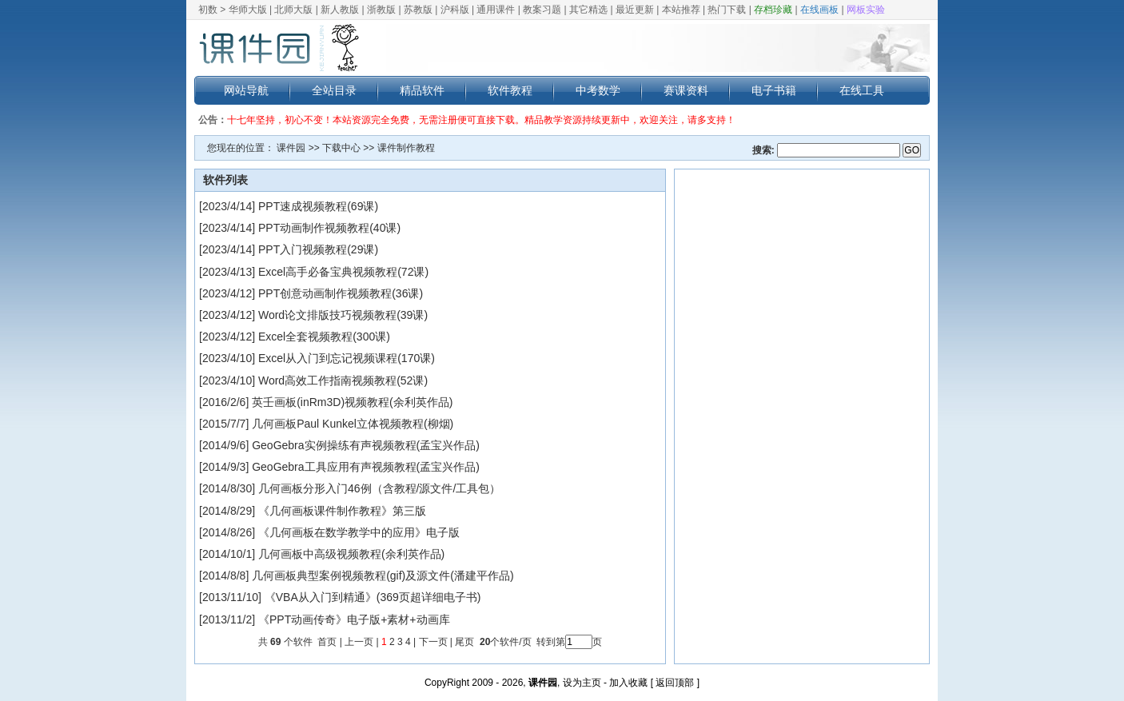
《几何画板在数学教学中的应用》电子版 (359, 532)
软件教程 (510, 90)
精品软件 (422, 90)
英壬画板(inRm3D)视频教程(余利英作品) (352, 402)
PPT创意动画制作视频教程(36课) (340, 293)
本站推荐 (681, 9)
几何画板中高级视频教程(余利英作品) (351, 554)
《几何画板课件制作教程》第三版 (342, 510)
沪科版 (454, 9)
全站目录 (334, 90)
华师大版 (248, 9)
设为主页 (582, 682)
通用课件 (495, 9)
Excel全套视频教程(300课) (324, 336)
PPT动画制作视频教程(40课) (329, 227)
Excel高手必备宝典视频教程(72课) (343, 271)
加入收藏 (628, 682)
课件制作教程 (406, 147)
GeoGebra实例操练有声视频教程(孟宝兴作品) (366, 445)
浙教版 (381, 9)
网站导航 (246, 90)
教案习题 (542, 9)
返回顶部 (675, 682)
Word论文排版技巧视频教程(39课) (343, 315)
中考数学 (598, 90)
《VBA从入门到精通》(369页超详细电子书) (373, 597)
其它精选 (588, 9)
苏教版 (418, 9)
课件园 (291, 147)
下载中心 (341, 147)
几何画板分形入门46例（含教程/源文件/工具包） (379, 488)
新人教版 (340, 9)
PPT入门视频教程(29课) (318, 249)
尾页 (465, 641)
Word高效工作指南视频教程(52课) (343, 380)
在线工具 (861, 90)
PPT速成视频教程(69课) (318, 206)
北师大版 (293, 9)
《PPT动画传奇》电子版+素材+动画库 (354, 619)
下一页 (433, 641)
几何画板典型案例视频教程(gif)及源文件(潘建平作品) (382, 575)
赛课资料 (686, 90)
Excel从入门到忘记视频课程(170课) (346, 358)
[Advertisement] (802, 416)
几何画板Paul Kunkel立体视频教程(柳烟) (352, 423)
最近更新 (635, 9)
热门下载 (726, 9)
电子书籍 (773, 90)
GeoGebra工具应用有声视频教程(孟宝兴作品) (366, 466)
